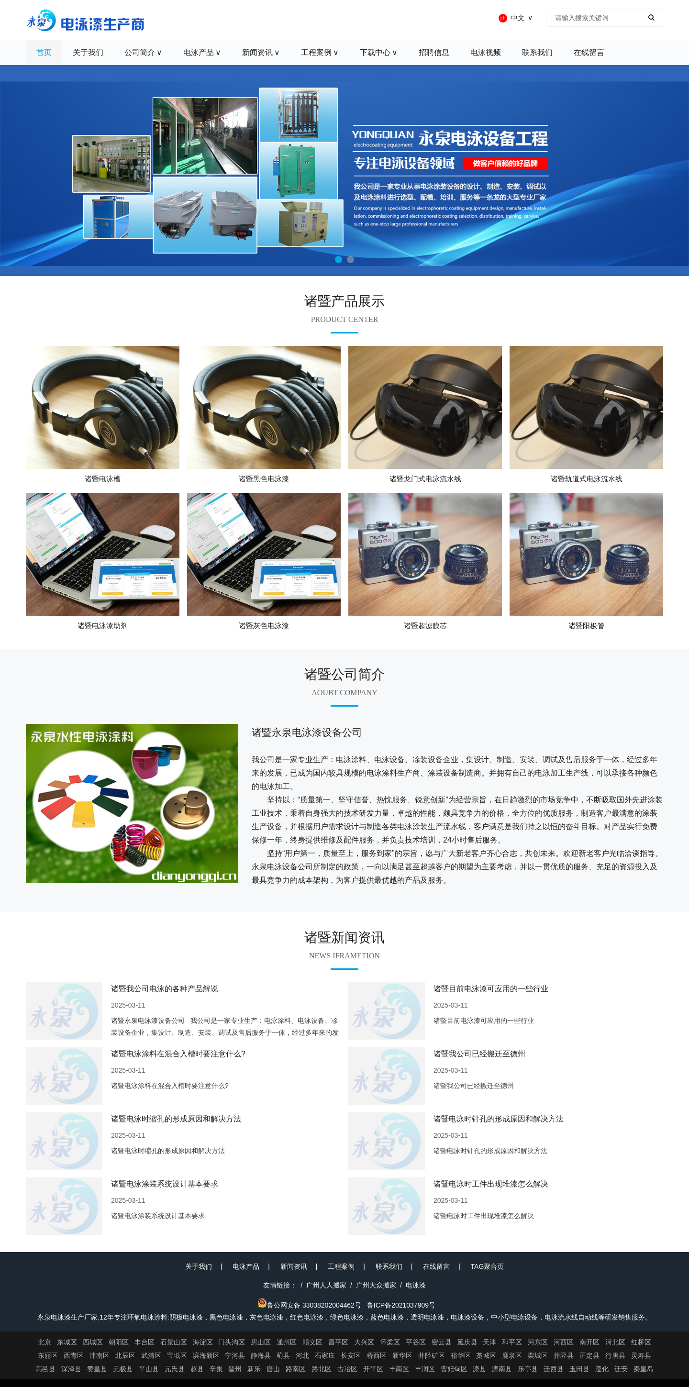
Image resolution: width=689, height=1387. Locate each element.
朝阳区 (119, 1342)
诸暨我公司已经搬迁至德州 (479, 1054)
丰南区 (399, 1369)
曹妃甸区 (454, 1369)
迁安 (621, 1369)
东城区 (67, 1342)
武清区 (151, 1355)
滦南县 (502, 1369)
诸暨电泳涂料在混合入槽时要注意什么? (178, 1054)
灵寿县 (641, 1355)
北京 (44, 1342)
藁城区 (486, 1355)
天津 (489, 1342)
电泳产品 (246, 1266)
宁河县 (235, 1355)
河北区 (615, 1342)
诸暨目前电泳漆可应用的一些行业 (490, 989)
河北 (302, 1355)
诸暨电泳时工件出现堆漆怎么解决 (490, 1184)
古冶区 (347, 1369)
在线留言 (436, 1266)
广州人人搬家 (326, 1285)
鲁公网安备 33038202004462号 (309, 1305)
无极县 (123, 1369)
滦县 (479, 1369)
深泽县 (71, 1369)
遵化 (602, 1369)
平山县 (149, 1369)
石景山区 (173, 1342)
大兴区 (364, 1342)
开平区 (373, 1369)
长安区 (351, 1355)
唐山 (273, 1369)
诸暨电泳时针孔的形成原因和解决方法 (498, 1119)
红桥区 (641, 1342)
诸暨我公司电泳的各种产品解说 (164, 989)
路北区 (321, 1369)
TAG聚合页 (487, 1266)
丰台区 (144, 1342)
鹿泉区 (512, 1355)
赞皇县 (97, 1369)
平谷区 (416, 1342)
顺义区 (312, 1342)
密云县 (442, 1342)
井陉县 (564, 1355)
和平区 (512, 1342)
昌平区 (338, 1342)
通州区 (287, 1342)
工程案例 (341, 1266)
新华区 (402, 1355)
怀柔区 (390, 1342)
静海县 (261, 1355)
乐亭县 (528, 1369)
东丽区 (48, 1355)
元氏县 (175, 1369)
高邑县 (45, 1369)
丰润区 (425, 1369)
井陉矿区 (431, 1355)
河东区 (538, 1342)
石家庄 (325, 1355)
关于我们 (198, 1266)
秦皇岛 (643, 1369)
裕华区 (461, 1355)
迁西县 (554, 1369)
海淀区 (203, 1342)
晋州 (235, 1369)
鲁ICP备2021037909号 (401, 1305)
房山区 (261, 1342)
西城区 (93, 1342)
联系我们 (389, 1266)
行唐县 (615, 1355)
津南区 (99, 1355)
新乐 (254, 1369)
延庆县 (467, 1342)
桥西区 (377, 1355)
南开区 (589, 1342)
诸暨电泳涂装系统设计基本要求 (164, 1184)
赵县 (197, 1369)
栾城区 (538, 1355)
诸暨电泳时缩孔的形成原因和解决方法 (176, 1119)
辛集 (216, 1369)
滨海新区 (206, 1355)
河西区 (564, 1342)
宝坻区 (177, 1355)
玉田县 (579, 1369)
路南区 (296, 1369)
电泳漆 (416, 1285)
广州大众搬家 (376, 1285)
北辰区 (125, 1355)
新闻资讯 (293, 1266)
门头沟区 (231, 1342)
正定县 (589, 1355)
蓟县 (283, 1355)
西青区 (74, 1355)
